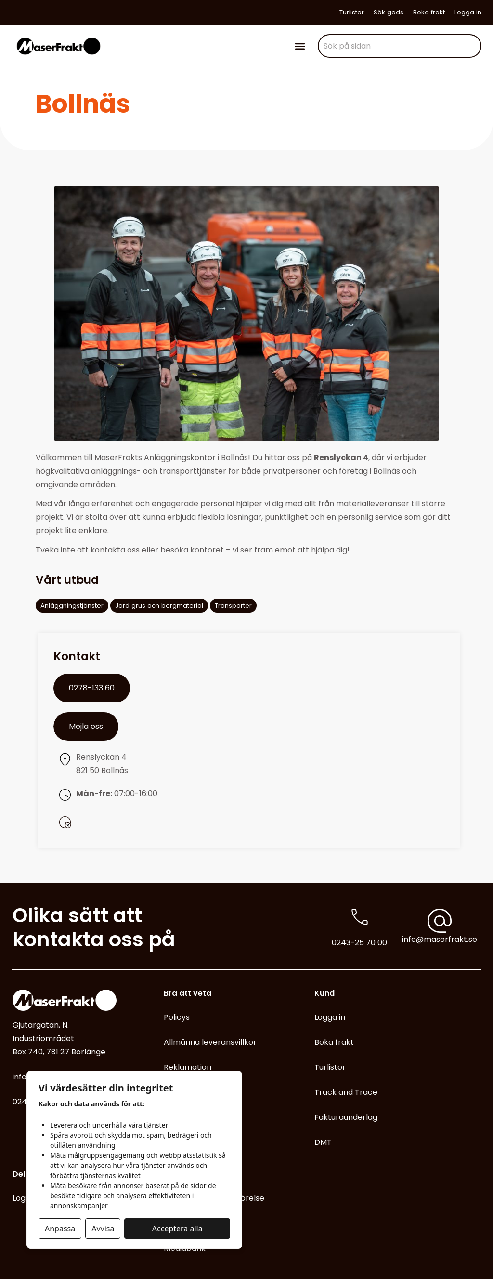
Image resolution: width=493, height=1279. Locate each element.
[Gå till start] (58, 46)
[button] (300, 46)
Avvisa (102, 1228)
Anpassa (60, 1228)
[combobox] (399, 46)
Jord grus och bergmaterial (159, 605)
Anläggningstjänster (72, 605)
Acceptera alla (177, 1228)
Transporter (233, 605)
